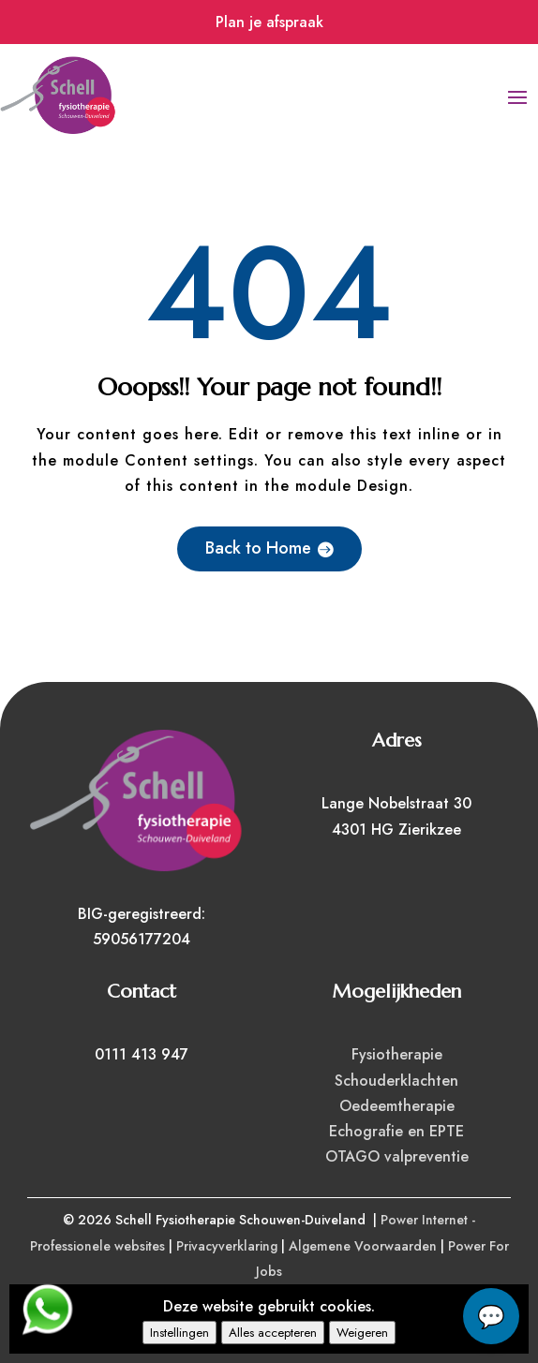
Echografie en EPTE (396, 1131)
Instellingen (179, 1332)
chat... (491, 1316)
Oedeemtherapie (397, 1106)
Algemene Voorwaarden (363, 1246)
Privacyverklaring (226, 1246)
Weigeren (362, 1332)
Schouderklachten (396, 1080)
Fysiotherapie (396, 1054)
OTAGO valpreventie (397, 1156)
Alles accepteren (273, 1332)
